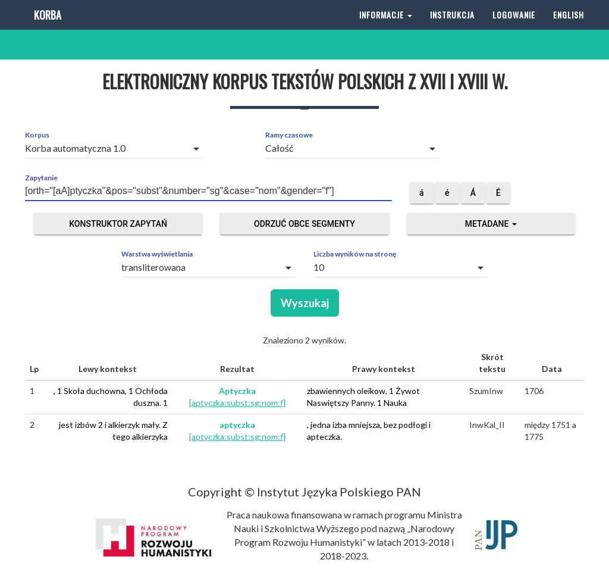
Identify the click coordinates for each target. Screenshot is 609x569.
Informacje (385, 29)
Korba (46, 29)
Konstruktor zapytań (118, 224)
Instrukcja (452, 29)
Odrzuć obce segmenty (304, 224)
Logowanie (513, 29)
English (568, 29)
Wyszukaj (305, 302)
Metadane (491, 224)
